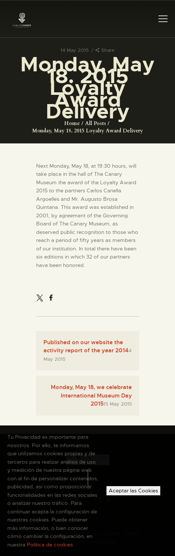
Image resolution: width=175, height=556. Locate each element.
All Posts (95, 123)
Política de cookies (50, 544)
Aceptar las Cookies (133, 490)
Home (72, 123)
